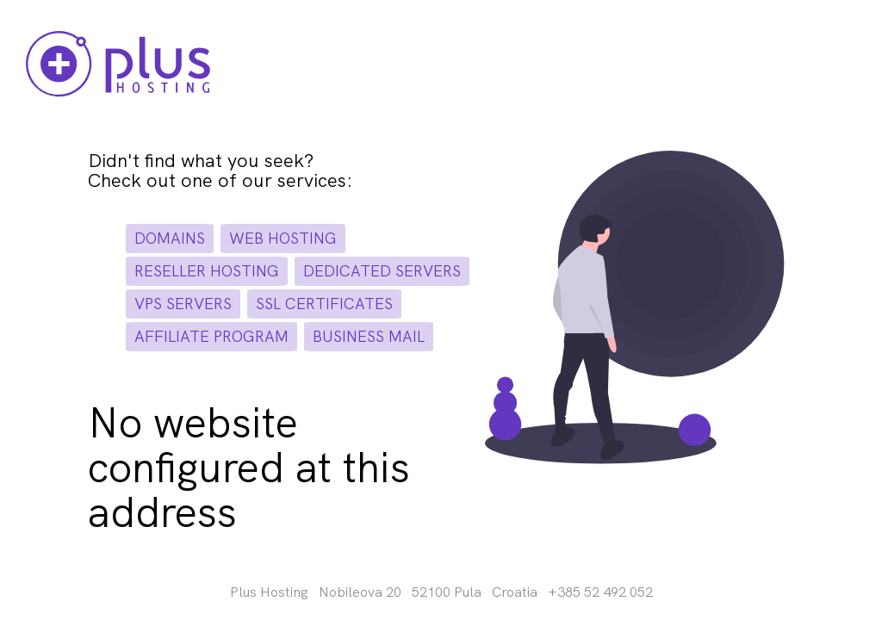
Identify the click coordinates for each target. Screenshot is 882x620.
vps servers (183, 303)
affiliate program (211, 336)
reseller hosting (206, 271)
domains (169, 238)
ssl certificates (324, 303)
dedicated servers (382, 271)
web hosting (283, 238)
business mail (369, 336)
